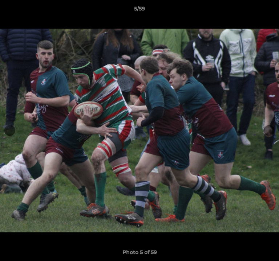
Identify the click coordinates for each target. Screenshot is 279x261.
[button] (270, 10)
